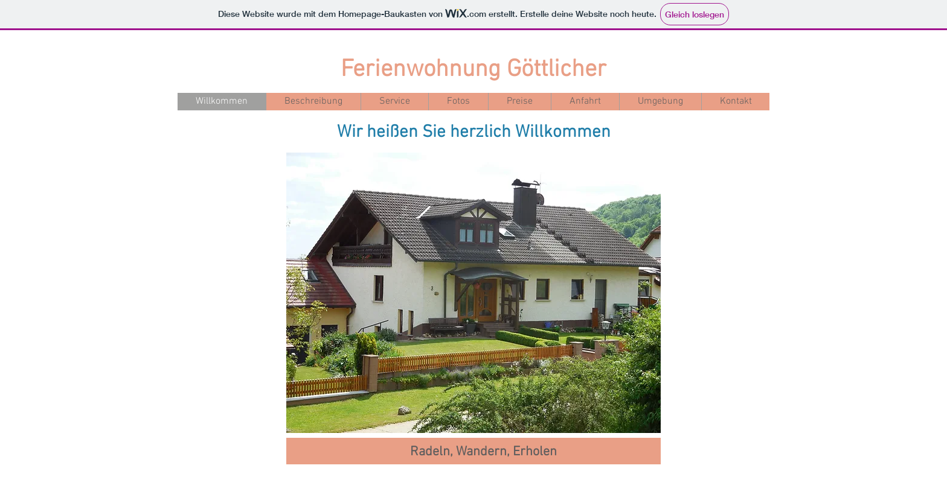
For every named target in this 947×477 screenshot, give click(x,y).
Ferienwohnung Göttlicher (473, 69)
